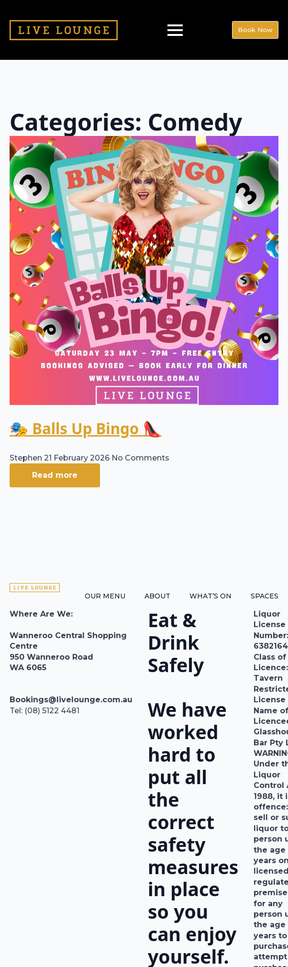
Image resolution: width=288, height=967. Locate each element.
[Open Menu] (175, 30)
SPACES (264, 596)
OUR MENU (105, 596)
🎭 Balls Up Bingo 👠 (85, 428)
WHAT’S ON (210, 596)
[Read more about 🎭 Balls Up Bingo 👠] (55, 475)
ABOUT (157, 596)
